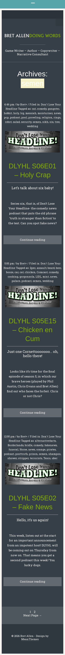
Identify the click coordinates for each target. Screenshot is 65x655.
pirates (51, 449)
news (57, 113)
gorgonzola (27, 276)
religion (47, 117)
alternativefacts (45, 440)
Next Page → (32, 615)
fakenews (50, 445)
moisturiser (45, 113)
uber (54, 458)
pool (24, 117)
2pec (33, 268)
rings (57, 117)
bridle (28, 445)
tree (57, 121)
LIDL (38, 276)
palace (16, 280)
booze (9, 272)
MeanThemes (30, 639)
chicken (30, 272)
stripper (23, 458)
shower (12, 458)
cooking (13, 276)
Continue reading (32, 240)
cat (34, 108)
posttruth (21, 454)
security (26, 121)
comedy (42, 108)
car (17, 272)
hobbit (8, 113)
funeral (13, 449)
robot (8, 121)
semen (37, 121)
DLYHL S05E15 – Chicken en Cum (32, 329)
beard (51, 268)
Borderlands (16, 445)
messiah (30, 113)
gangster (53, 108)
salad (16, 121)
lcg (22, 113)
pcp (6, 117)
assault (41, 268)
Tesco (47, 458)
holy (16, 113)
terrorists (36, 458)
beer (58, 268)
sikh (45, 121)
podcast (15, 117)
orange (40, 449)
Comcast (42, 272)
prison (33, 454)
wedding (32, 126)
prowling (34, 117)
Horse (23, 449)
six (52, 121)
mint (46, 276)
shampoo (55, 454)
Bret (23, 104)
